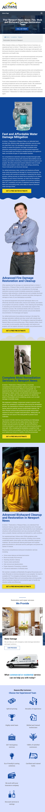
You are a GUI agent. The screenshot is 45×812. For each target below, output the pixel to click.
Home (7, 37)
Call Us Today (22, 29)
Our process (12, 648)
